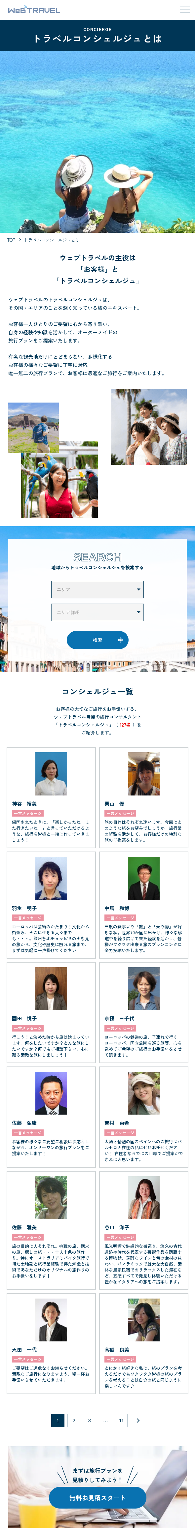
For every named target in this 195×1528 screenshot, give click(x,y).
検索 (97, 640)
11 (121, 1420)
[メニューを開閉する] (185, 10)
